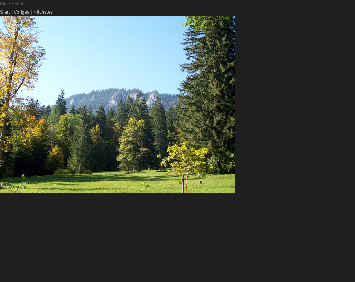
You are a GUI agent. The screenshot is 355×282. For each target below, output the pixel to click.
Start (5, 12)
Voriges (21, 12)
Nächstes (43, 12)
